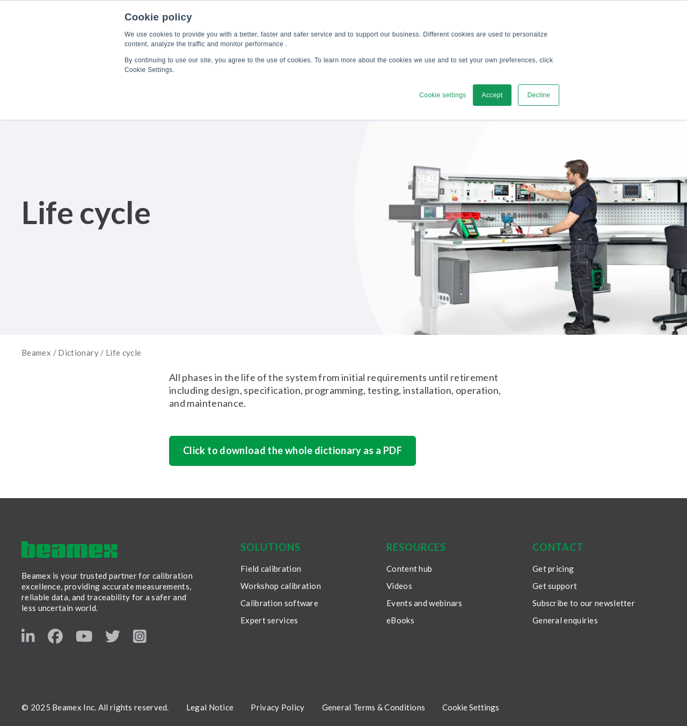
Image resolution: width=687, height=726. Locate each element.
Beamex (36, 352)
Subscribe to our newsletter (583, 603)
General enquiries (565, 620)
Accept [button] (492, 95)
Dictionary (78, 352)
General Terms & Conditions (374, 707)
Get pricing (553, 568)
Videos (399, 586)
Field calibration (270, 568)
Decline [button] (538, 95)
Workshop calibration (280, 586)
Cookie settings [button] (442, 95)
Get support (554, 586)
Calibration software (279, 603)
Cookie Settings (470, 707)
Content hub (409, 568)
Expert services (269, 620)
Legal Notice (210, 707)
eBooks (400, 620)
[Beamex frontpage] (69, 549)
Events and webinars (424, 603)
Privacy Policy (277, 707)
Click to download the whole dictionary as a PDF (292, 450)
